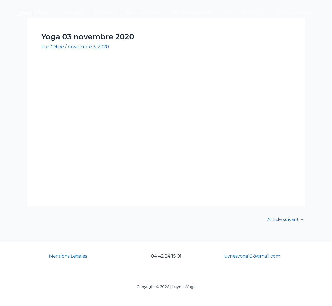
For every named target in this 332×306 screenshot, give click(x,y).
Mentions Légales (68, 256)
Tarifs (228, 12)
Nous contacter (295, 12)
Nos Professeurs (144, 12)
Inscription (255, 12)
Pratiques (106, 12)
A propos (74, 12)
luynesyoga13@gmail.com (253, 256)
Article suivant (285, 219)
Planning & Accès (192, 12)
